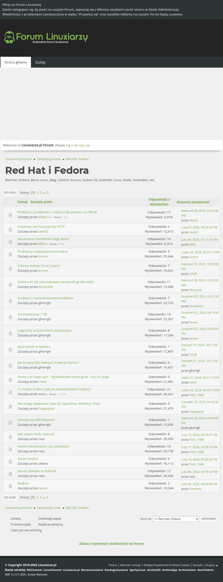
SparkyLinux (137, 570)
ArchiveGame (187, 570)
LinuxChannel (52, 570)
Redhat (23, 483)
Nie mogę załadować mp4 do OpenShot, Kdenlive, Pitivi (59, 403)
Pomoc (113, 565)
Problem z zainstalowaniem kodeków (45, 298)
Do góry (10, 497)
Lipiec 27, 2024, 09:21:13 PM (200, 378)
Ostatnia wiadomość (195, 202)
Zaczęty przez (41, 202)
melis (43, 381)
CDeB (193, 274)
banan (193, 322)
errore (43, 270)
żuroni (43, 256)
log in (70, 145)
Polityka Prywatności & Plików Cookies (167, 565)
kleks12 (44, 217)
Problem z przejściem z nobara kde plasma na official (57, 212)
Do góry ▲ (211, 565)
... (45, 192)
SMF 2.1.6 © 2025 (15, 574)
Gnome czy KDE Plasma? (36, 420)
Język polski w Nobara (34, 346)
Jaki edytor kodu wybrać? (36, 434)
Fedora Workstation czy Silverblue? (44, 446)
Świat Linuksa (28, 458)
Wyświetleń (159, 204)
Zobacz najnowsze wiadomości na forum (111, 543)
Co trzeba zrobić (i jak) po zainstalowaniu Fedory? (54, 389)
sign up (84, 145)
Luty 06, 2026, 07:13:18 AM (199, 240)
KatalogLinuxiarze (116, 570)
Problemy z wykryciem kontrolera (43, 251)
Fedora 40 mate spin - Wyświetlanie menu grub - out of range (63, 377)
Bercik (193, 220)
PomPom (195, 489)
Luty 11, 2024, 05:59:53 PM (199, 447)
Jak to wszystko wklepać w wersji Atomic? (48, 362)
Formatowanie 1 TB (32, 314)
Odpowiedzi (158, 199)
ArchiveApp (169, 570)
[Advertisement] (111, 104)
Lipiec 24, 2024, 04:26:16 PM (200, 390)
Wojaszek (46, 286)
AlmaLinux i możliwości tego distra (43, 239)
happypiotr (47, 408)
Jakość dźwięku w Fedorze (37, 471)
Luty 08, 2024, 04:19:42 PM (199, 472)
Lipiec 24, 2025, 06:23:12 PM (200, 252)
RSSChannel (34, 570)
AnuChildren (205, 570)
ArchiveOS (153, 570)
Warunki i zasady (130, 565)
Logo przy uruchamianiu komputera (45, 330)
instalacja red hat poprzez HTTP (41, 226)
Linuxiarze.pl (71, 570)
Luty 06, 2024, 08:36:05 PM (199, 484)
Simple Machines (37, 574)
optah (43, 488)
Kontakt (197, 565)
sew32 (43, 231)
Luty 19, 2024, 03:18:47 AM (199, 435)
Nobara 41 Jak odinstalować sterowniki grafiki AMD (56, 282)
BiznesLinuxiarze (92, 570)
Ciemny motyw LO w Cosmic (39, 265)
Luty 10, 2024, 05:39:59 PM (199, 459)
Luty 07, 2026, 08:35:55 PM (199, 227)
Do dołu (10, 192)
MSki (42, 243)
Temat (22, 202)
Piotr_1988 (196, 395)
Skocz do (145, 518)
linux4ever (196, 306)
